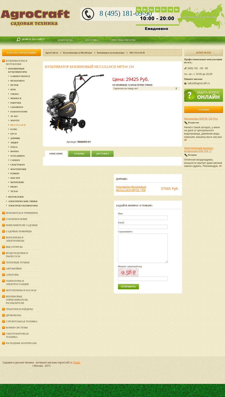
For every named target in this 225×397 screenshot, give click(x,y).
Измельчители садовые (22, 225)
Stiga (13, 147)
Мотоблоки (16, 197)
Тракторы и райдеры (19, 309)
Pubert (14, 173)
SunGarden (17, 156)
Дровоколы (13, 315)
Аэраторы (12, 274)
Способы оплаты (122, 39)
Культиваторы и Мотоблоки (77, 52)
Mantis (14, 120)
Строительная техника (22, 321)
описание (56, 153)
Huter (14, 85)
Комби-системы (17, 327)
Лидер (14, 142)
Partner (15, 103)
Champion (16, 107)
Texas (14, 191)
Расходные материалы (21, 343)
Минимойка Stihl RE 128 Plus (201, 118)
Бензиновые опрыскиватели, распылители (17, 299)
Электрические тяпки (22, 201)
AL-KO (14, 116)
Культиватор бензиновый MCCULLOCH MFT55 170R (131, 188)
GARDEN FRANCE (20, 76)
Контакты (65, 39)
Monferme (17, 182)
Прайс (76, 362)
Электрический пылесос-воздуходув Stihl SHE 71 (199, 149)
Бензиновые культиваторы (110, 52)
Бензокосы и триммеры (22, 213)
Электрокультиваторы (23, 205)
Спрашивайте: (125, 231)
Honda (14, 151)
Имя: (120, 213)
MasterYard (18, 169)
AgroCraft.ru (51, 52)
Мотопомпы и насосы (21, 290)
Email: (121, 222)
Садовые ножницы (19, 231)
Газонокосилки (16, 219)
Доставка (92, 39)
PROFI (13, 186)
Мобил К (15, 98)
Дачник (15, 138)
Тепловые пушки (17, 262)
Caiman (15, 160)
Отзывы (79, 153)
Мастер (15, 178)
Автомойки (14, 268)
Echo (13, 129)
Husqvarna (17, 80)
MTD (13, 89)
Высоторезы (14, 246)
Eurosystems (18, 111)
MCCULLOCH (137, 52)
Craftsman (17, 164)
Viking (14, 94)
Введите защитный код (130, 266)
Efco (13, 133)
